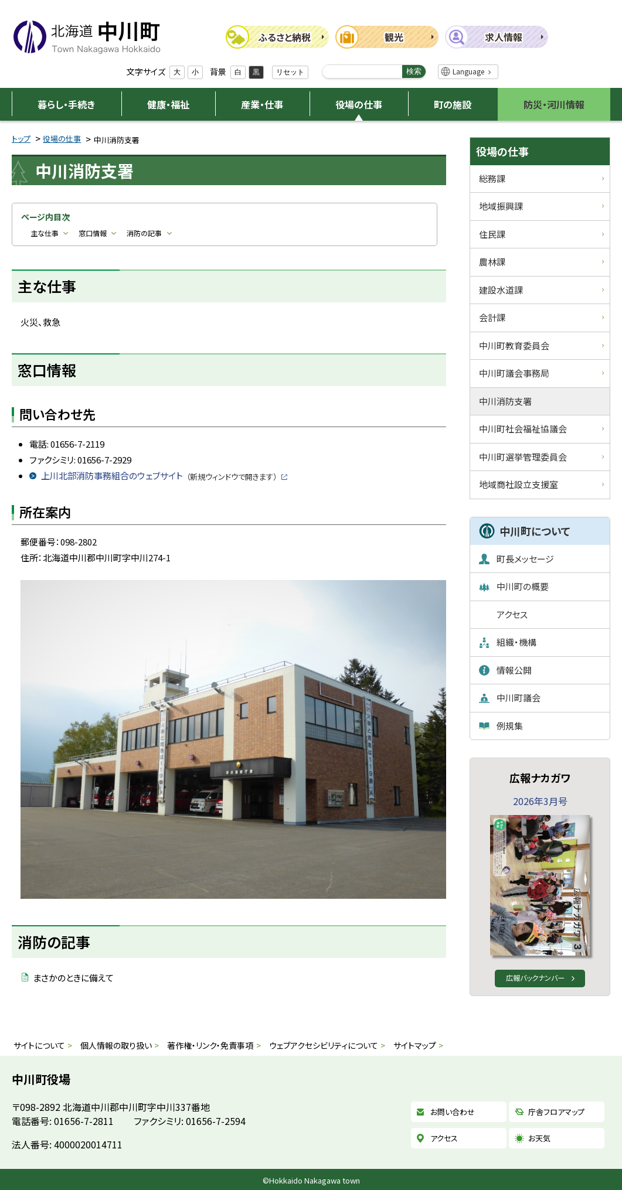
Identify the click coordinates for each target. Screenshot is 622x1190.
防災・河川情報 (554, 104)
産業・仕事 (262, 104)
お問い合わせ (452, 1111)
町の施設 (452, 104)
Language (468, 71)
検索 (414, 71)
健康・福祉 (168, 104)
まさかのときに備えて (73, 977)
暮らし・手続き (66, 104)
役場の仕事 (358, 104)
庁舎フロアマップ (556, 1111)
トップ (21, 138)
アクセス (444, 1138)
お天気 (539, 1138)
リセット (290, 72)
